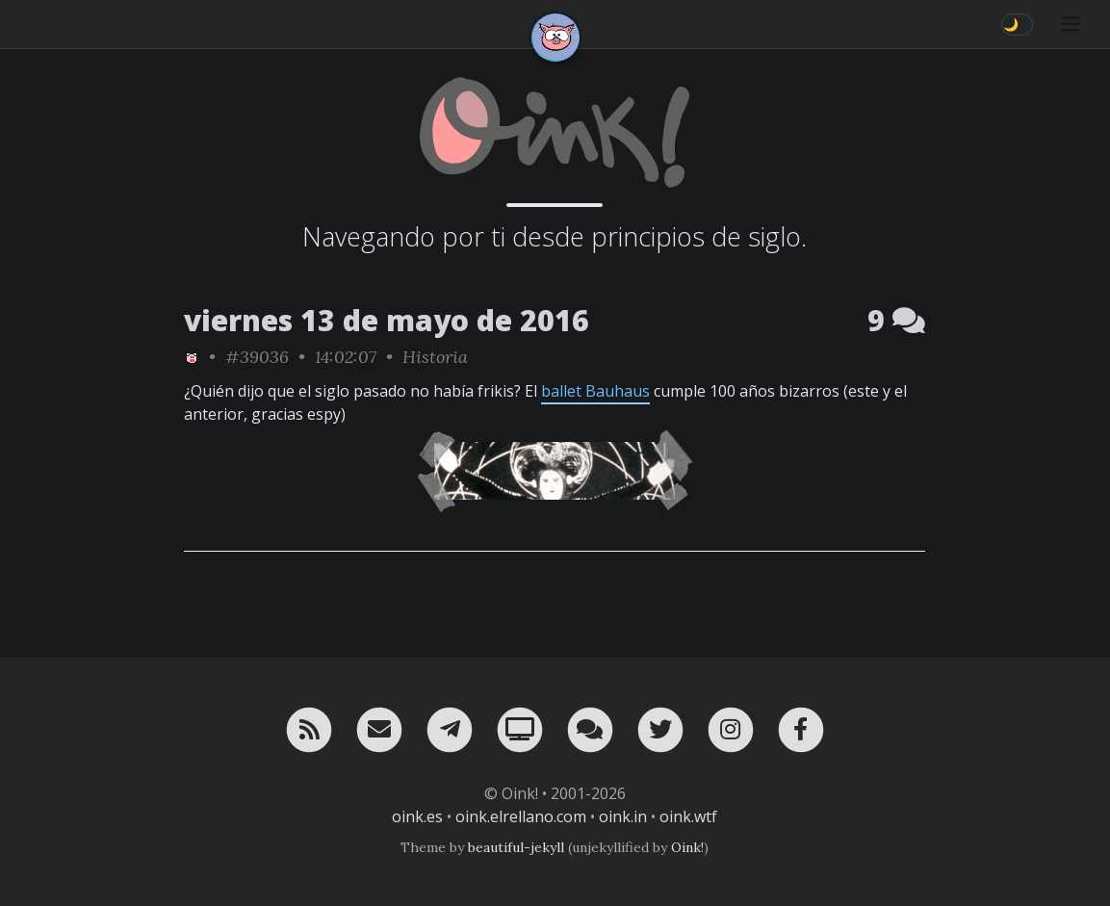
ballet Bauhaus (595, 390)
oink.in (623, 816)
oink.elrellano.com (520, 816)
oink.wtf (688, 816)
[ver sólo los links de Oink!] (191, 357)
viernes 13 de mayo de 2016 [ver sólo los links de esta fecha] (386, 320)
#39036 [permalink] (257, 357)
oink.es (417, 816)
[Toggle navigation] (1070, 24)
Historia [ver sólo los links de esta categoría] (435, 357)
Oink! (687, 847)
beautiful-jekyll (516, 847)
